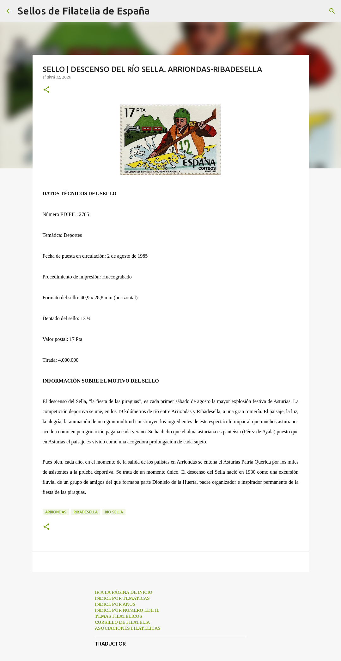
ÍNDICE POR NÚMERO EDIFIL (127, 610)
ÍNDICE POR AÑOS (115, 604)
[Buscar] (158, 11)
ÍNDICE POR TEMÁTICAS (122, 598)
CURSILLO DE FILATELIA (122, 622)
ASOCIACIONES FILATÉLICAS (128, 628)
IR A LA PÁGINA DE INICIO (123, 592)
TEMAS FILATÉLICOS (118, 616)
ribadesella (86, 512)
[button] (46, 90)
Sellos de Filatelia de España (84, 10)
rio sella (114, 512)
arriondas (55, 512)
